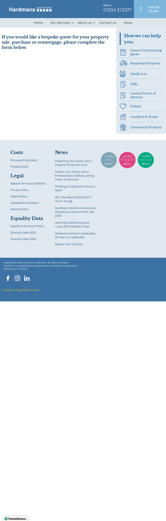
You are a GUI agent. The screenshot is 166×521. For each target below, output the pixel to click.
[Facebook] (7, 278)
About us (85, 23)
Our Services (60, 23)
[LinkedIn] (26, 278)
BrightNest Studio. (28, 290)
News (128, 23)
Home (38, 23)
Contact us (107, 23)
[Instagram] (17, 278)
